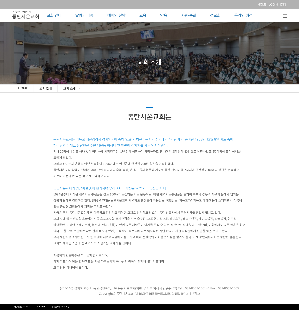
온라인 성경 (243, 15)
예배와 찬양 (116, 15)
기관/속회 (188, 15)
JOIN (283, 4)
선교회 (215, 15)
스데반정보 (193, 293)
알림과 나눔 (84, 15)
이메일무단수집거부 (60, 307)
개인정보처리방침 (22, 307)
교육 (142, 15)
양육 (163, 15)
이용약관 (40, 307)
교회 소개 (71, 88)
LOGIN (274, 4)
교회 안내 (54, 15)
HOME (263, 4)
